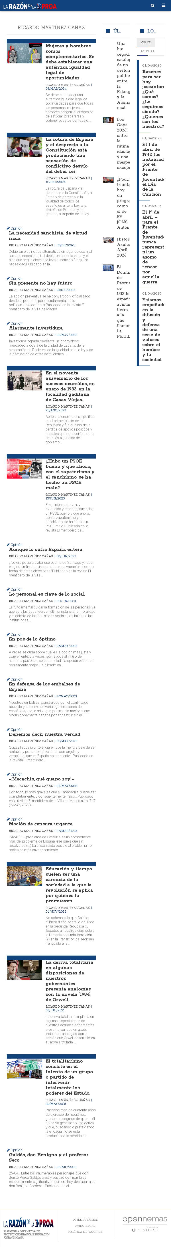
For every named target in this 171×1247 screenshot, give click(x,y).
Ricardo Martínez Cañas (68, 85)
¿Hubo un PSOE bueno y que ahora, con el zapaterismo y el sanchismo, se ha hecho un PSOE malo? (70, 474)
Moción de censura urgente (41, 824)
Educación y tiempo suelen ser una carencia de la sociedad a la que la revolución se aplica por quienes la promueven (69, 885)
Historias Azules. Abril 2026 (126, 247)
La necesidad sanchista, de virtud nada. (48, 236)
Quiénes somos (85, 1219)
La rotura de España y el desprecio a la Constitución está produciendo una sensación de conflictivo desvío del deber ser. (69, 155)
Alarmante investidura (36, 328)
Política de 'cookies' (85, 1231)
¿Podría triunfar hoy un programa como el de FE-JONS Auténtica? (128, 203)
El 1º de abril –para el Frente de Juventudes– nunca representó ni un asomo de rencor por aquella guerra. (156, 247)
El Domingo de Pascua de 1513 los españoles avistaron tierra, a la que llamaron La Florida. (127, 302)
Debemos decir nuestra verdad (44, 734)
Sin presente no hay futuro (41, 283)
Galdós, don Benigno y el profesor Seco (48, 1157)
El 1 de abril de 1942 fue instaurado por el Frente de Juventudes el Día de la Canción (155, 170)
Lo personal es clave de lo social (47, 594)
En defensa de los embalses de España (44, 687)
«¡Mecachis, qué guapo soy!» (41, 779)
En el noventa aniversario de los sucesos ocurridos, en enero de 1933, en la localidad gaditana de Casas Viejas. (70, 386)
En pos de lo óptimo (32, 639)
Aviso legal (85, 1225)
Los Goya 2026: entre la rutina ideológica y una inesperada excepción (128, 143)
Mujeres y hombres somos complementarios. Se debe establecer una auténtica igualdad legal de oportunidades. (70, 62)
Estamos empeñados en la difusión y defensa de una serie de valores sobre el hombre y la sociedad (155, 330)
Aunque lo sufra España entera (45, 549)
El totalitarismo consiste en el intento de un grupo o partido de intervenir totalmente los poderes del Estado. (69, 1077)
